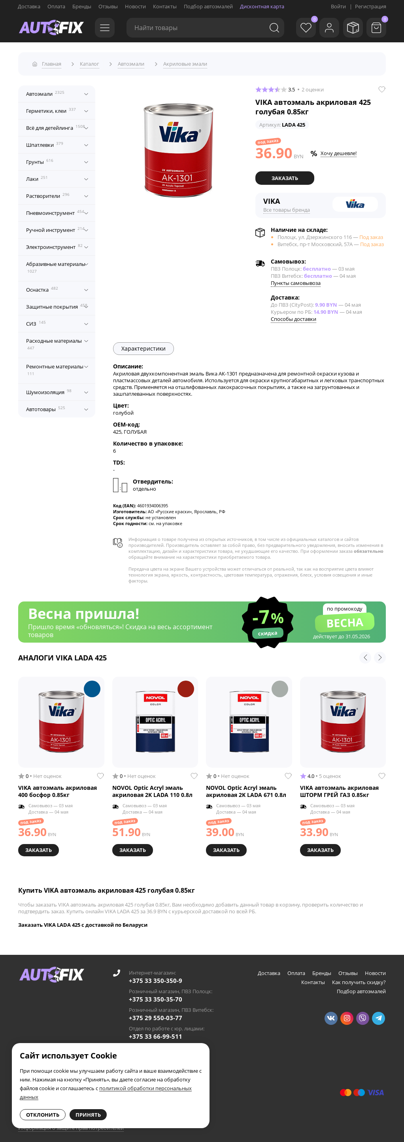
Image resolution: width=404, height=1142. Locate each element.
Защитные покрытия (56, 304)
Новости (135, 6)
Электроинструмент (54, 244)
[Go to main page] (51, 28)
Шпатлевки (44, 142)
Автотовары (45, 406)
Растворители (48, 193)
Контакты (165, 6)
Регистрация (370, 6)
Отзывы (108, 6)
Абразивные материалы (55, 264)
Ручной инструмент (55, 227)
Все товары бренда (286, 206)
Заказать (285, 175)
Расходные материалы (54, 341)
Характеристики (143, 345)
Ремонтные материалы (54, 367)
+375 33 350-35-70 (155, 995)
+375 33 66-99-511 (155, 1032)
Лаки (37, 176)
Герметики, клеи (51, 108)
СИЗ (36, 321)
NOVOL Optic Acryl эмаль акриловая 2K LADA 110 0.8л (152, 788)
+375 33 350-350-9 (155, 977)
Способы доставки (293, 315)
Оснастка (42, 287)
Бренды (81, 6)
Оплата (56, 6)
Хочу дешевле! (339, 150)
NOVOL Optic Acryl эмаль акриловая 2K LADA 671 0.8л (246, 788)
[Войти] (325, 28)
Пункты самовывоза (296, 279)
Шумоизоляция (49, 389)
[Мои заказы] (351, 28)
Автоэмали (45, 91)
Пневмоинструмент (55, 210)
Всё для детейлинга (55, 125)
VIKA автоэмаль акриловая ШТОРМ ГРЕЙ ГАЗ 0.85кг (339, 788)
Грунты (39, 159)
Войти (338, 6)
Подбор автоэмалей (208, 6)
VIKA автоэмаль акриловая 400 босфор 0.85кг (57, 788)
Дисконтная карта (262, 6)
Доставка (29, 6)
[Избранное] (299, 28)
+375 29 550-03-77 (155, 1014)
